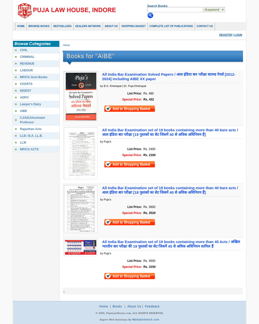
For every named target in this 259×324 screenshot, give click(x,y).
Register (225, 35)
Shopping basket (133, 26)
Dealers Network (88, 26)
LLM (23, 142)
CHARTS (26, 84)
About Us (111, 26)
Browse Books (39, 26)
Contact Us (205, 26)
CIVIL (24, 50)
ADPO (24, 97)
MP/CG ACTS (29, 149)
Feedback (152, 306)
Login (238, 35)
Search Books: (157, 6)
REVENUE (27, 63)
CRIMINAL (27, 57)
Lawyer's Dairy (30, 104)
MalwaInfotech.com (145, 319)
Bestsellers (62, 26)
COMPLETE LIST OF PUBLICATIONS (171, 26)
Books (117, 306)
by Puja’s (105, 141)
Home (21, 26)
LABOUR (26, 70)
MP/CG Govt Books (34, 77)
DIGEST (25, 90)
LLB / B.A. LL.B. (31, 136)
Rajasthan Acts (31, 129)
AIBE (23, 111)
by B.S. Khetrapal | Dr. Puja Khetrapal (123, 85)
